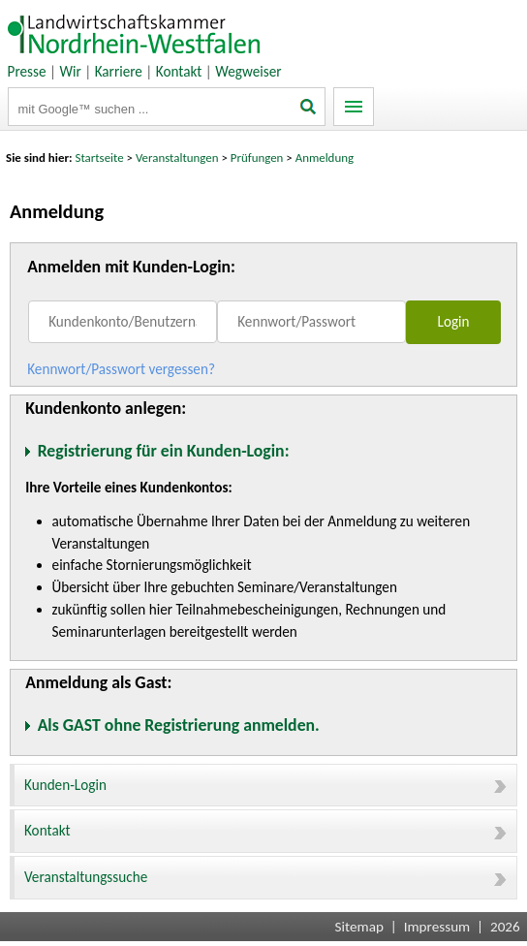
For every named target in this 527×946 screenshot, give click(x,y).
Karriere (118, 71)
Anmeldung (324, 157)
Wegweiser (248, 71)
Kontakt (179, 71)
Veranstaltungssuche (265, 877)
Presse (27, 71)
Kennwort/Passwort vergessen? (121, 369)
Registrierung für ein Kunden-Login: (164, 450)
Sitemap (359, 926)
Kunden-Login (265, 785)
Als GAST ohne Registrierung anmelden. (179, 725)
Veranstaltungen (177, 157)
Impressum (437, 926)
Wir (69, 71)
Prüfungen (259, 157)
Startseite (100, 157)
